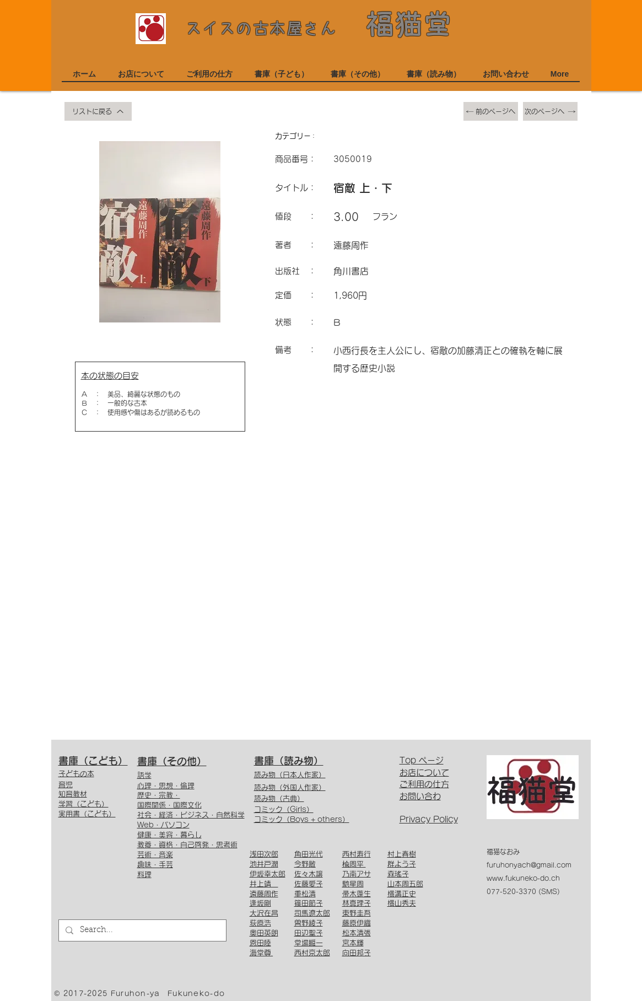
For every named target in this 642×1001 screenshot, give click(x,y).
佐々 (301, 874)
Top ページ (422, 760)
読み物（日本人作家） (290, 774)
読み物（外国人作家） (290, 787)
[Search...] (141, 930)
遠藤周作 (264, 893)
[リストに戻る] (98, 111)
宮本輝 (353, 942)
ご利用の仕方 (424, 784)
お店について (424, 772)
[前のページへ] (490, 111)
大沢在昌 (264, 913)
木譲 (316, 874)
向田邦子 (356, 952)
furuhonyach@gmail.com (529, 865)
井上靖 (264, 883)
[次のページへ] (550, 111)
